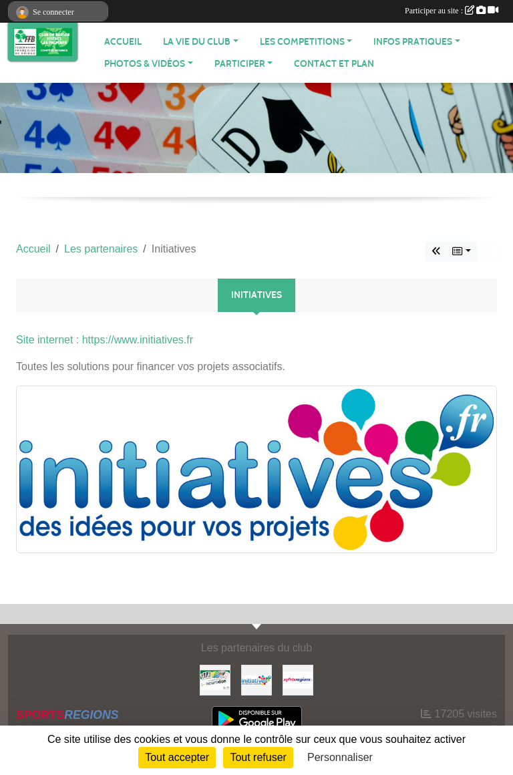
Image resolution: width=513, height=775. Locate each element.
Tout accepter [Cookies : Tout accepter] (177, 757)
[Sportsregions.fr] (298, 679)
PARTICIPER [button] (239, 63)
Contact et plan (334, 63)
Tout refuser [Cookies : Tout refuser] (258, 757)
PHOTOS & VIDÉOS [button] (144, 63)
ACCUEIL (123, 41)
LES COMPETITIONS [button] (302, 41)
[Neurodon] (215, 679)
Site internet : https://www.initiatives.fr (104, 339)
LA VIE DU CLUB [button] (196, 41)
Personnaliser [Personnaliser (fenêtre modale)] (340, 757)
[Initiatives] (256, 679)
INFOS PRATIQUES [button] (412, 41)
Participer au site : (451, 10)
